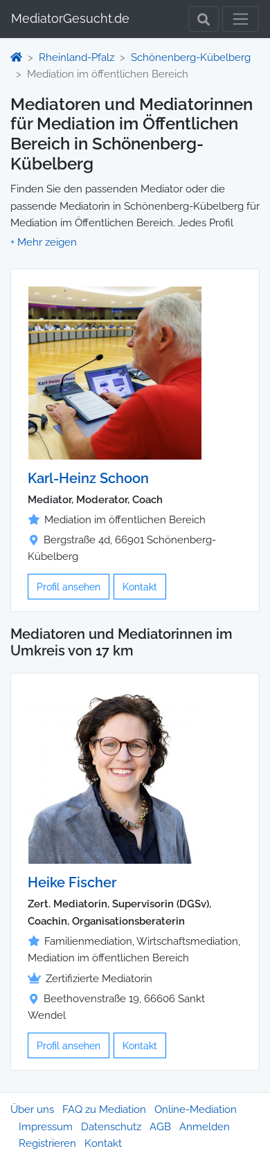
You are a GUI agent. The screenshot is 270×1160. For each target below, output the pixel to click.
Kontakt (140, 586)
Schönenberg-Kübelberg (191, 57)
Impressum (46, 1127)
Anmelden (204, 1127)
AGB (160, 1127)
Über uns (32, 1109)
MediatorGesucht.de (70, 18)
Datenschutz (111, 1127)
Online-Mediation (195, 1109)
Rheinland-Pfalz (76, 57)
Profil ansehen (68, 586)
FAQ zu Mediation (104, 1109)
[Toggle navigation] (240, 19)
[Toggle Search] (203, 19)
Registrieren (47, 1143)
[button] (43, 242)
